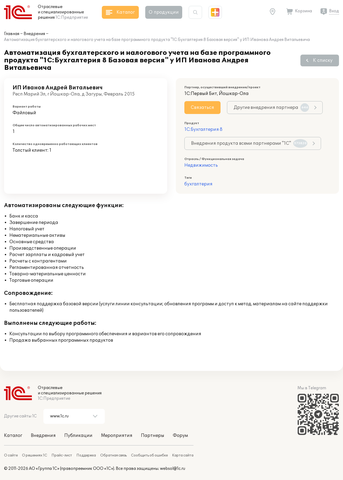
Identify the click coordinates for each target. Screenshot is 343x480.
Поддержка (86, 455)
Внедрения (34, 34)
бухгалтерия (198, 184)
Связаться (202, 107)
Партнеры (152, 435)
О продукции (164, 12)
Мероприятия (116, 435)
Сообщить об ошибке (149, 455)
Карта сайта (182, 455)
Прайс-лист (61, 455)
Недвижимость (201, 165)
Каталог (13, 435)
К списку (323, 60)
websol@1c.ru (172, 468)
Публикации (78, 435)
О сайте (11, 455)
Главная (11, 34)
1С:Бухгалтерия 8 (203, 129)
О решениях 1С (34, 455)
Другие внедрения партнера (271, 107)
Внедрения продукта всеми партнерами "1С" (249, 143)
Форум (180, 435)
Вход (334, 11)
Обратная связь (113, 455)
